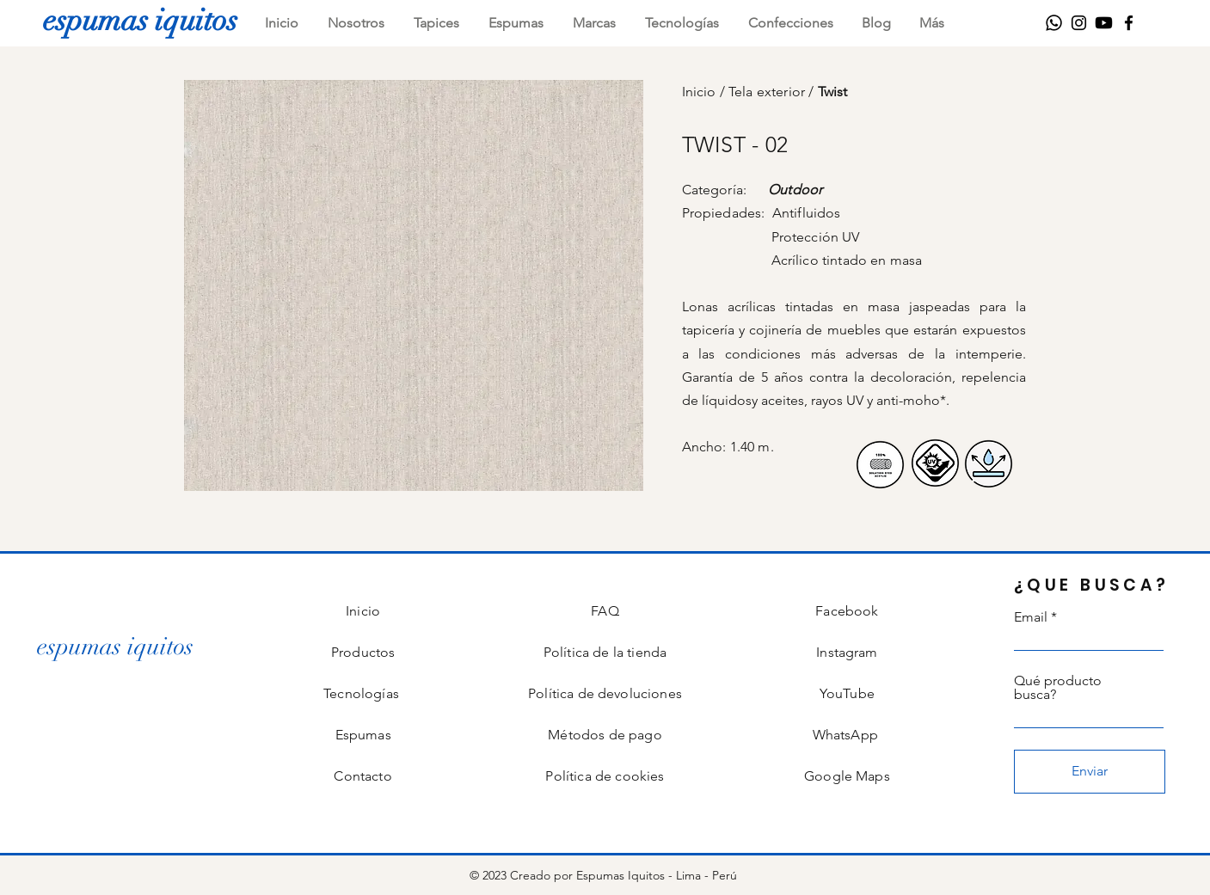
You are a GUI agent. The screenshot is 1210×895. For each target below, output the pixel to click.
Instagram (846, 652)
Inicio (701, 91)
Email (1030, 617)
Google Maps (847, 776)
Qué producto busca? (1058, 688)
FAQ (604, 611)
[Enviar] (1089, 772)
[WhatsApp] (1054, 23)
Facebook (846, 611)
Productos (363, 652)
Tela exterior (768, 91)
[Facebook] (1129, 23)
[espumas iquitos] (140, 20)
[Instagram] (1079, 23)
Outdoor (795, 189)
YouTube (847, 693)
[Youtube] (1104, 23)
